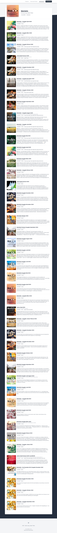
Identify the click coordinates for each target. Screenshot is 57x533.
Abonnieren (48, 1)
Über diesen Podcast (33, 1)
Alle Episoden (41, 1)
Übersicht (27, 1)
